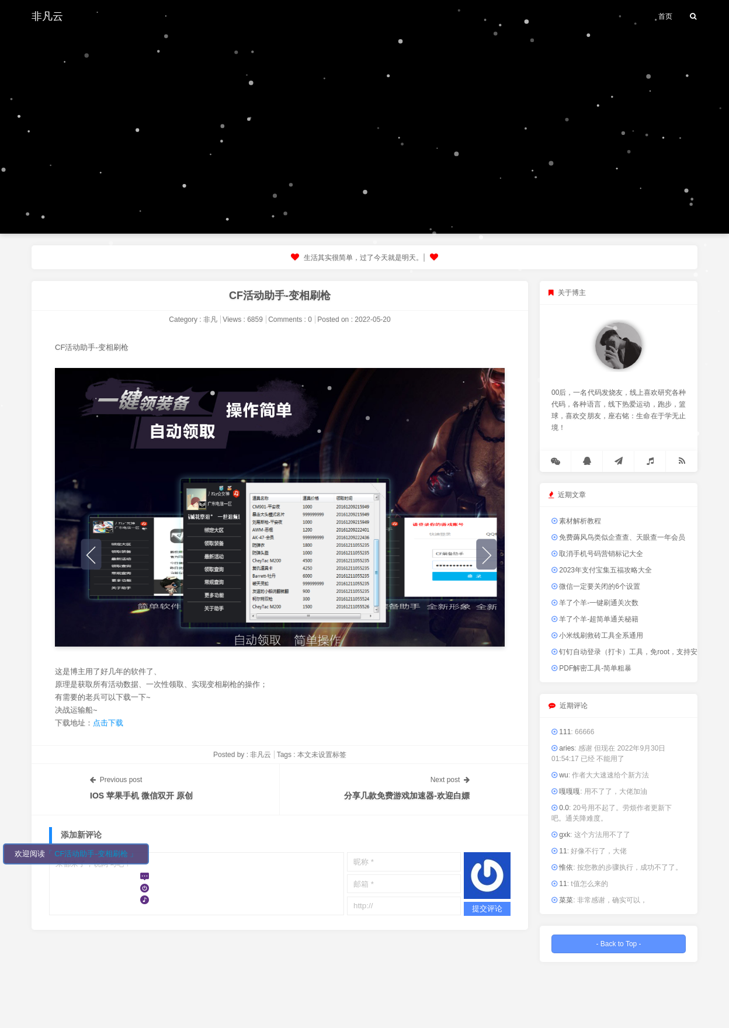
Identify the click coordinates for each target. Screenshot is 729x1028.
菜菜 (562, 900)
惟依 (562, 867)
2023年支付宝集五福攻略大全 (601, 570)
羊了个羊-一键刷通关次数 (594, 602)
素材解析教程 (576, 521)
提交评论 (487, 908)
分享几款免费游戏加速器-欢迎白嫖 (407, 795)
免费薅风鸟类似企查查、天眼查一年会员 (618, 537)
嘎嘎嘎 (565, 791)
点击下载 (108, 722)
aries (562, 748)
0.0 (560, 807)
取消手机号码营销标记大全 (597, 553)
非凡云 (47, 16)
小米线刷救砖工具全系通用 (597, 635)
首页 (665, 16)
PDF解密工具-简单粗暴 (591, 668)
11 (559, 851)
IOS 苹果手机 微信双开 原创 (141, 795)
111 (561, 731)
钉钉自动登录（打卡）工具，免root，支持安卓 (627, 651)
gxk (560, 834)
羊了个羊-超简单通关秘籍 (594, 619)
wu (559, 775)
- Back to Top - (618, 944)
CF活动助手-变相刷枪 (280, 295)
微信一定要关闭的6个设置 (595, 586)
